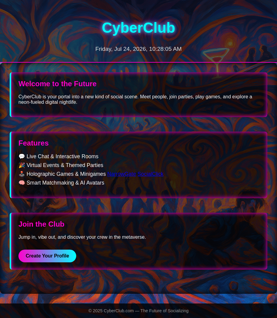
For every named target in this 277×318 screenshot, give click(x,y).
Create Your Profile (47, 255)
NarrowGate (121, 174)
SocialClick (151, 174)
